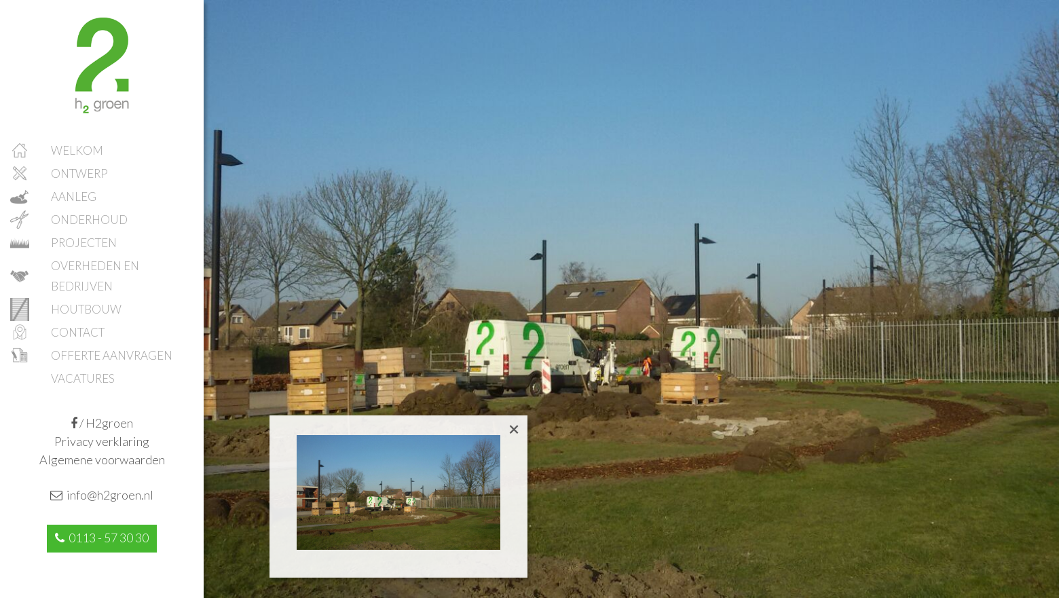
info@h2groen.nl (101, 494)
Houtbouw (86, 309)
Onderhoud (89, 219)
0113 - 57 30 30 (102, 537)
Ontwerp (79, 173)
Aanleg (73, 196)
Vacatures (83, 378)
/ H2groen (102, 422)
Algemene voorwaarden (102, 459)
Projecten (84, 243)
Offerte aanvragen (111, 355)
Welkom (77, 150)
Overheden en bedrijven (95, 276)
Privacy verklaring (101, 441)
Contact (78, 332)
